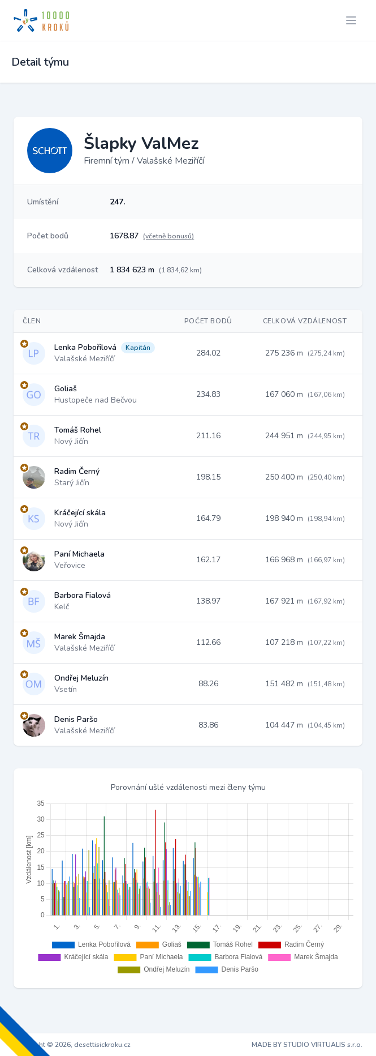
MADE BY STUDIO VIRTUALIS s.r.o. (307, 1044)
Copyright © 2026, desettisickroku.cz (72, 1044)
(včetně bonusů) (168, 236)
